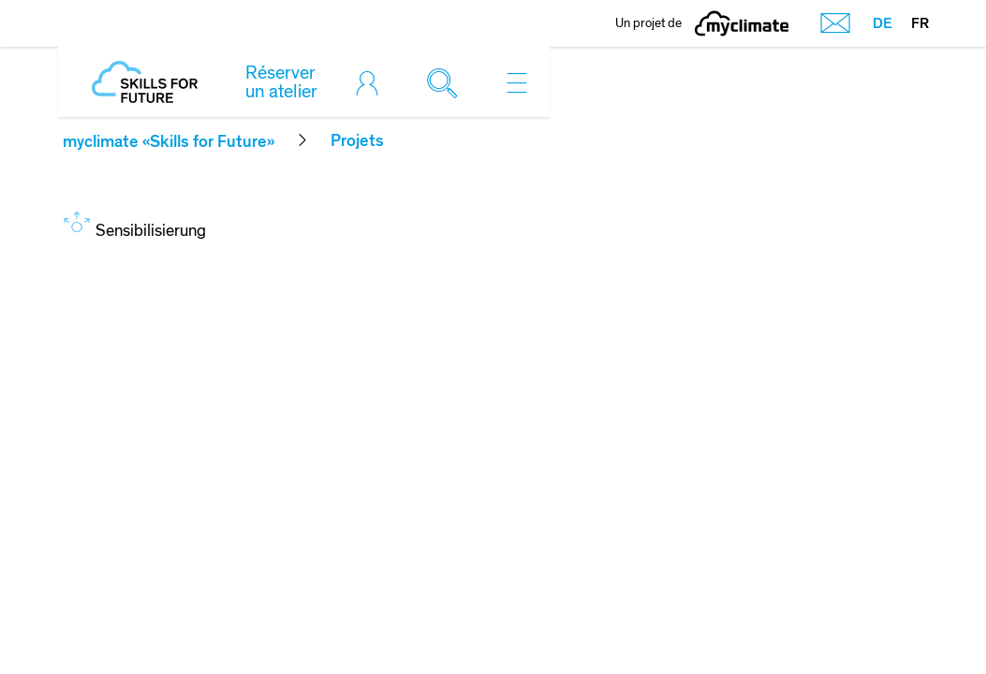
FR (920, 23)
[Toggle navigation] (517, 82)
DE (882, 23)
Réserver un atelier (281, 82)
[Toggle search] (446, 82)
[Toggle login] (371, 82)
